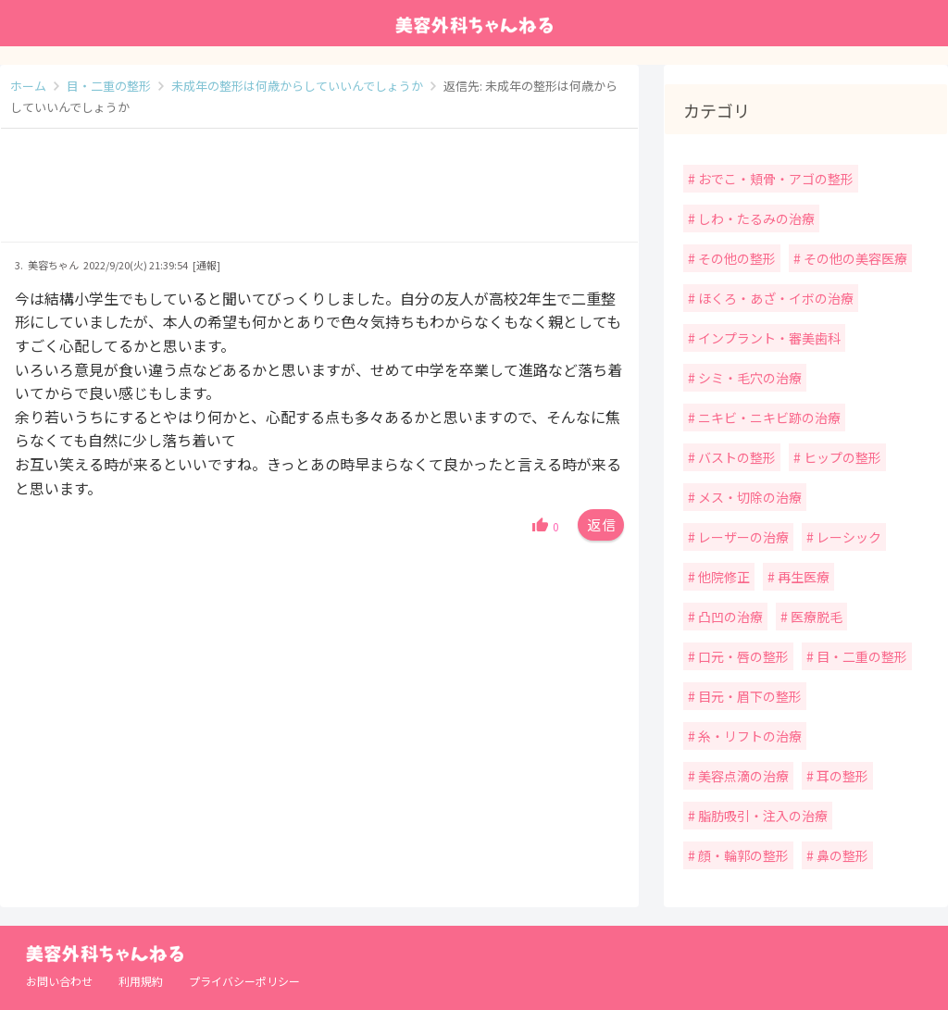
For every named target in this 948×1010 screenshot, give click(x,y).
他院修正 (722, 576)
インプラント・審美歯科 (768, 338)
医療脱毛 (815, 616)
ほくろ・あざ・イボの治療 (774, 298)
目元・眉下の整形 (748, 696)
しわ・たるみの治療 (755, 218)
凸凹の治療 (729, 616)
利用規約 (140, 981)
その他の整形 (735, 258)
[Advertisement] (319, 194)
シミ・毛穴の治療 (748, 377)
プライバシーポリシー (244, 981)
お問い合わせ (59, 981)
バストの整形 (735, 457)
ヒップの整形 (841, 457)
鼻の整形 (841, 855)
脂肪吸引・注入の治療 (761, 815)
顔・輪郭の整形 (742, 855)
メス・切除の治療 (748, 497)
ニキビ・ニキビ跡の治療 (768, 417)
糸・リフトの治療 (748, 736)
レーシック (847, 537)
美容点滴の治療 (742, 776)
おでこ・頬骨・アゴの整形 (774, 178)
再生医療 (802, 576)
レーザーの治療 (742, 537)
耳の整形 (841, 776)
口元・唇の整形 (742, 656)
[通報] (206, 264)
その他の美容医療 (854, 258)
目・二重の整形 (860, 656)
